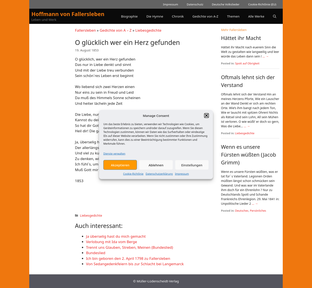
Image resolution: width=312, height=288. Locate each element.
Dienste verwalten (114, 157)
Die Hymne (154, 16)
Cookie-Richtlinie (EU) (262, 4)
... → (265, 56)
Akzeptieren (120, 168)
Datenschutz (195, 4)
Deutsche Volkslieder (225, 4)
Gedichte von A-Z (205, 16)
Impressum (182, 177)
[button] (206, 118)
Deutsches (242, 211)
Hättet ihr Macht (241, 37)
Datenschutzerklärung (159, 177)
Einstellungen (191, 168)
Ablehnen (156, 168)
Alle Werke (256, 16)
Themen (233, 16)
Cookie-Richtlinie (133, 177)
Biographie (129, 16)
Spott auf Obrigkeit (247, 63)
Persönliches (258, 211)
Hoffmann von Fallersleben (67, 14)
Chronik (178, 16)
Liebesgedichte (148, 30)
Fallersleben (85, 30)
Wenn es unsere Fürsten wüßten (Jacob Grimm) (248, 154)
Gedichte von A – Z (116, 30)
